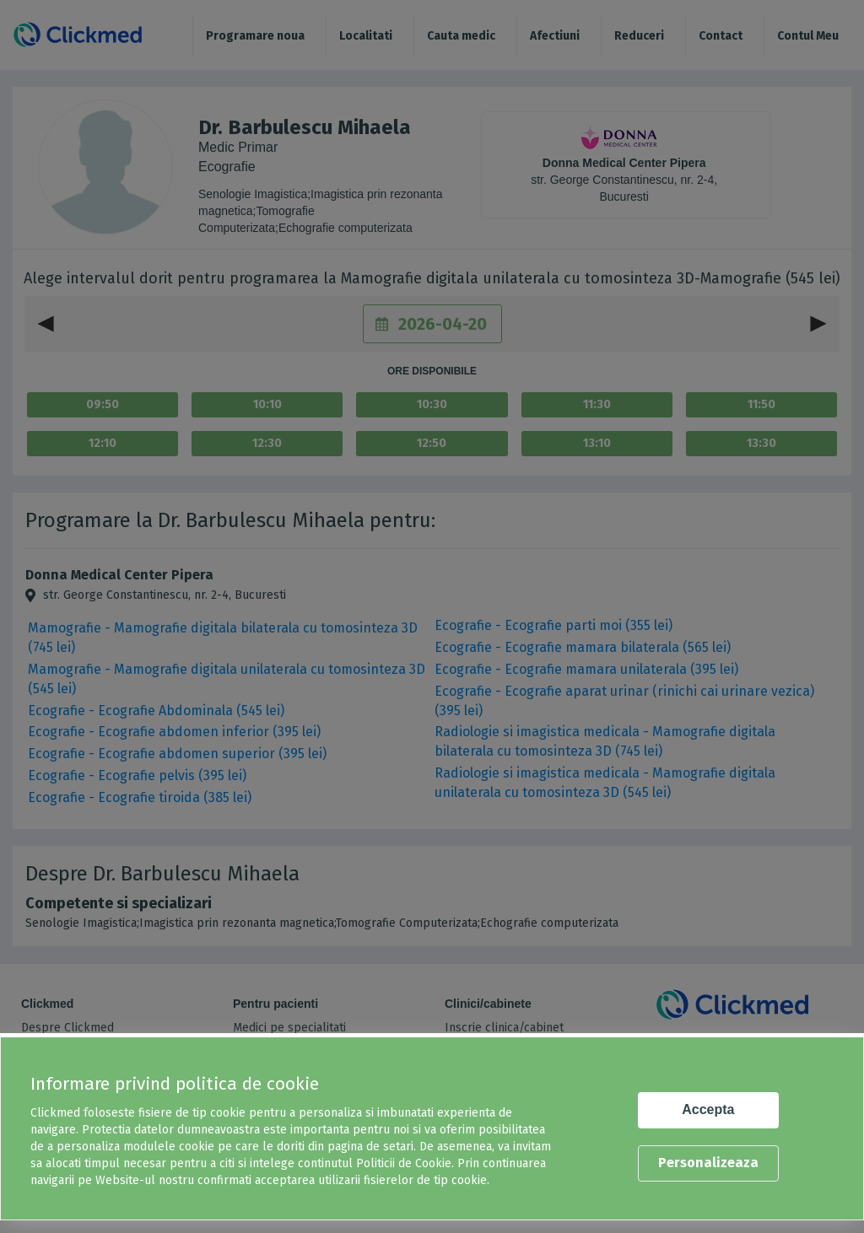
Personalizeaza (708, 1163)
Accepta (708, 1109)
